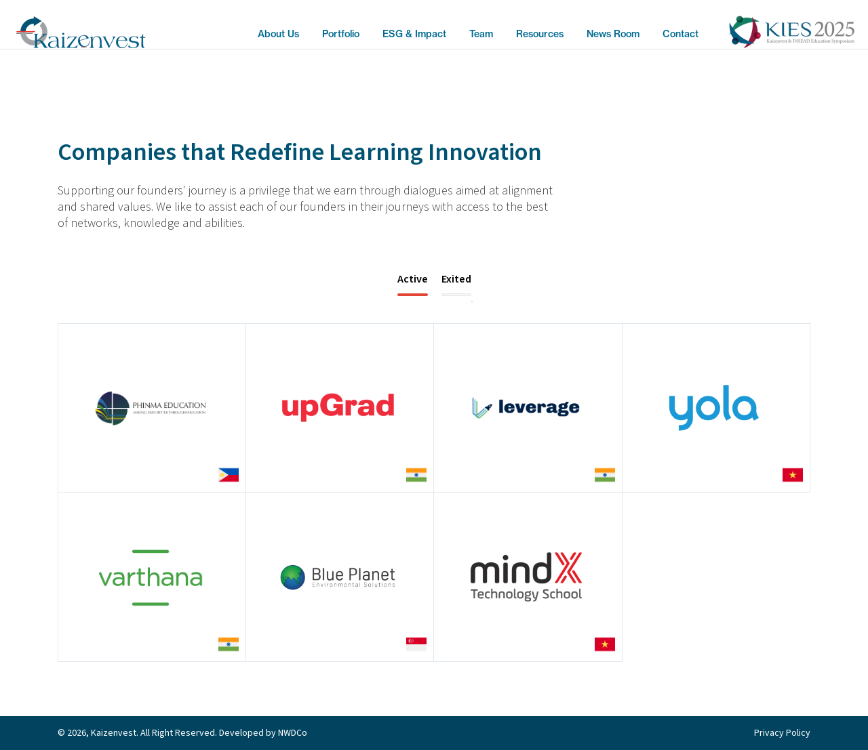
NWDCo (292, 733)
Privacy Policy (782, 733)
